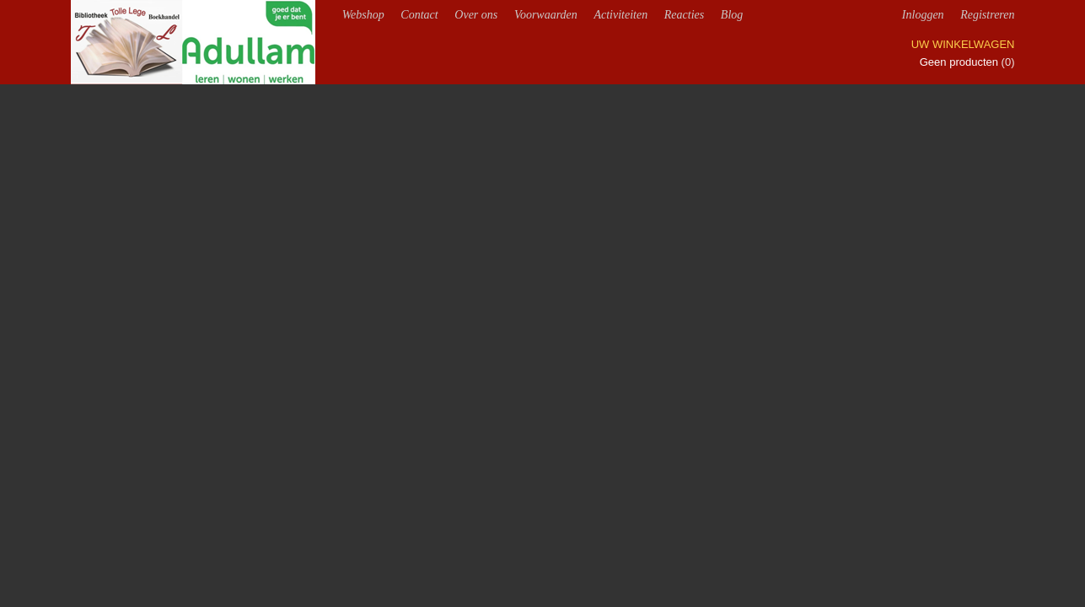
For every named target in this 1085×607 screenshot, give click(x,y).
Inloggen (923, 14)
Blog (732, 14)
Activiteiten (620, 14)
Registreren (987, 14)
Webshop (363, 14)
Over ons (475, 14)
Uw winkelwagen (963, 44)
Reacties (684, 14)
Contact (419, 14)
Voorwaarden (545, 14)
